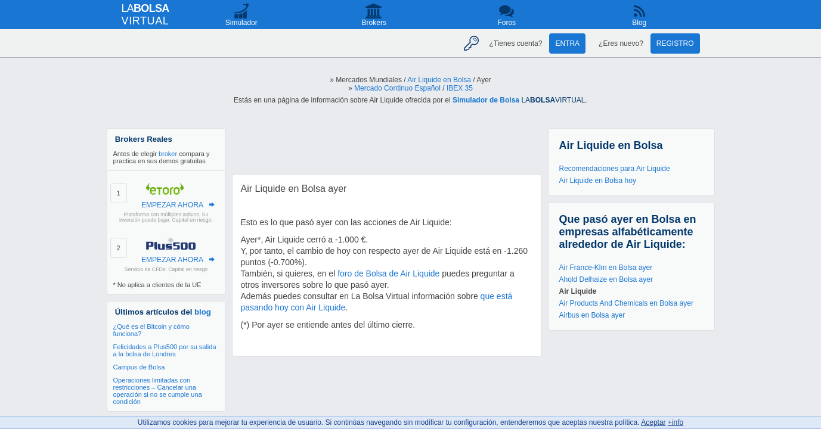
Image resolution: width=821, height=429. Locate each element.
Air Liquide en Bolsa (439, 80)
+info (675, 422)
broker (168, 153)
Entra (567, 43)
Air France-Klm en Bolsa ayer (606, 267)
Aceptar (653, 422)
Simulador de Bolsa (486, 100)
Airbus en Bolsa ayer (592, 315)
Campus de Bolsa (139, 367)
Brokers (374, 22)
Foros (506, 22)
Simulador (241, 22)
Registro (675, 43)
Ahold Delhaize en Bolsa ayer (606, 279)
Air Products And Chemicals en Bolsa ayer (626, 303)
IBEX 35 (460, 88)
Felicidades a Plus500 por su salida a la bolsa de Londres (164, 350)
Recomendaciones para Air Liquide (614, 168)
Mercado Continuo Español (397, 88)
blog (202, 311)
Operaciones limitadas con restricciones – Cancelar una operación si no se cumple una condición (157, 391)
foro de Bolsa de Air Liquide (388, 273)
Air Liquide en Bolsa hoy (597, 180)
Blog (639, 22)
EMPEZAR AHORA (172, 205)
